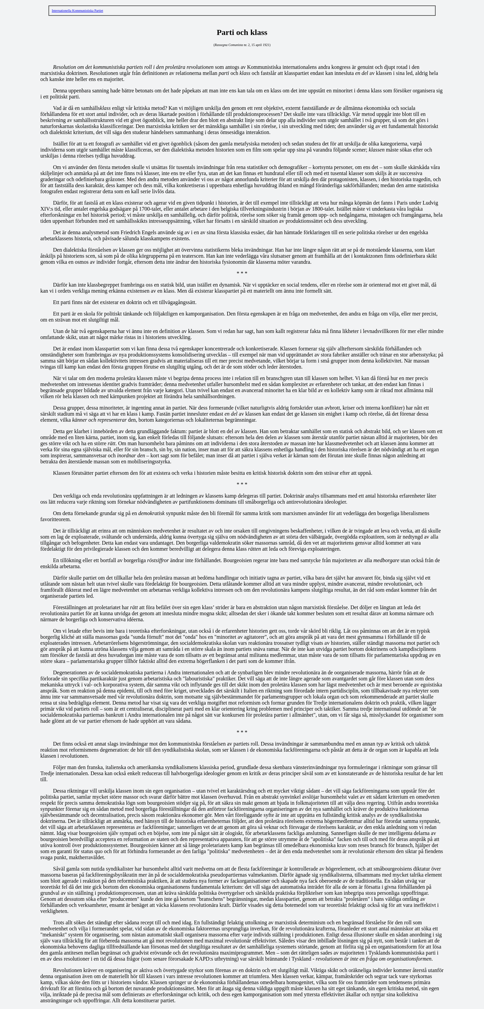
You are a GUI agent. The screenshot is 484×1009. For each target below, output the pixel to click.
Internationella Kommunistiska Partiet (77, 10)
